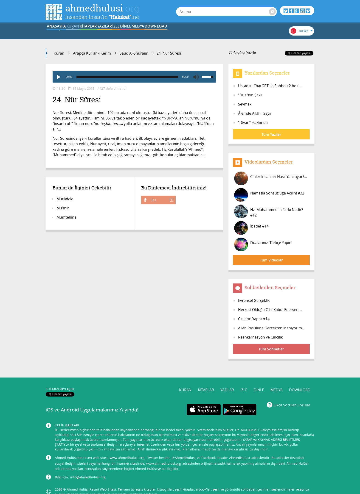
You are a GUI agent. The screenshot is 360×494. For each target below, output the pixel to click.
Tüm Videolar (271, 260)
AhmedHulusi (239, 449)
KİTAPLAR (116, 32)
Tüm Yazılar (271, 134)
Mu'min (63, 208)
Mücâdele (64, 198)
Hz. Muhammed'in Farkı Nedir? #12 (268, 211)
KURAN (88, 32)
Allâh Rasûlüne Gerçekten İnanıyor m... (271, 327)
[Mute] (196, 76)
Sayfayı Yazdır (242, 52)
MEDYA (230, 32)
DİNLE (201, 32)
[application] (134, 77)
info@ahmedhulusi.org (88, 468)
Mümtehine (66, 217)
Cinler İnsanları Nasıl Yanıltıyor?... (270, 178)
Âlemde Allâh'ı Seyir (255, 113)
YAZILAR (145, 32)
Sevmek (244, 104)
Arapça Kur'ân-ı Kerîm (92, 53)
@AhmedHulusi (184, 449)
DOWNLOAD (259, 32)
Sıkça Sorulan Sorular (291, 396)
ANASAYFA (59, 32)
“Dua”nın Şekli (250, 94)
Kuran (59, 53)
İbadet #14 (251, 228)
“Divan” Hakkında (253, 122)
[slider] (127, 77)
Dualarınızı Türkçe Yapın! (263, 244)
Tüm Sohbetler (271, 349)
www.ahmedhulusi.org (127, 449)
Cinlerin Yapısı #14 (254, 318)
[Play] (58, 76)
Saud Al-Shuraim (134, 53)
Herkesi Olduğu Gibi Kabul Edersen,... (270, 309)
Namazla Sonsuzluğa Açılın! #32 (269, 195)
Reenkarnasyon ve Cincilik (260, 337)
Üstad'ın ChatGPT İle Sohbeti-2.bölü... (270, 85)
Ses (161, 200)
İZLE (173, 32)
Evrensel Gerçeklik (254, 300)
